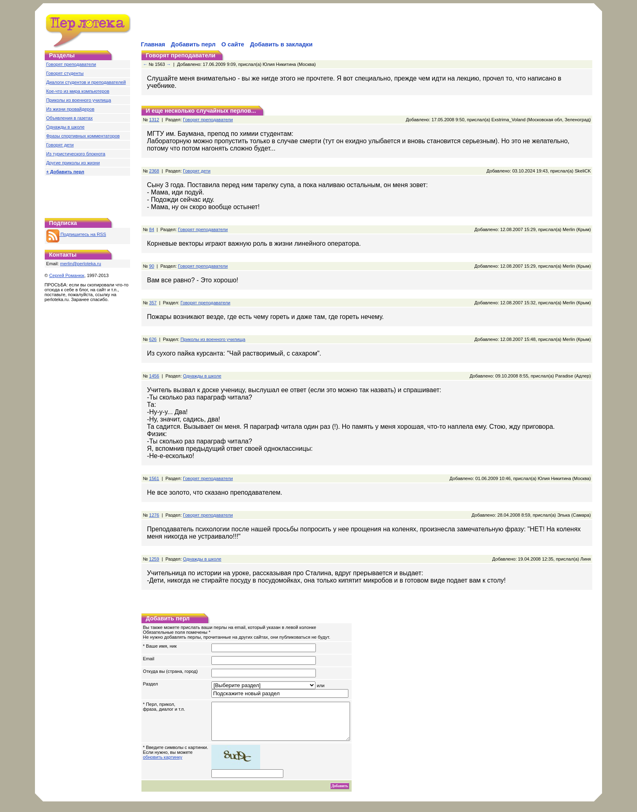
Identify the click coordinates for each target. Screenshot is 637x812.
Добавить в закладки (281, 44)
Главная (153, 44)
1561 (154, 478)
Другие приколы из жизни (73, 162)
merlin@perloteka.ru (80, 263)
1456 (154, 375)
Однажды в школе (65, 126)
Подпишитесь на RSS (76, 234)
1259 (154, 559)
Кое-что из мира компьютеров (77, 91)
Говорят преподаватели (71, 64)
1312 (154, 119)
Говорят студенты (65, 73)
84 (151, 229)
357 (153, 302)
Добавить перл (193, 44)
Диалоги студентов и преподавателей (86, 82)
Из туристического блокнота (76, 153)
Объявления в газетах (69, 118)
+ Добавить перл (65, 171)
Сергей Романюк (67, 275)
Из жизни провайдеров (70, 109)
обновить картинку (163, 764)
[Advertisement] (235, 27)
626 (153, 339)
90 (151, 266)
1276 (154, 515)
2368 (154, 170)
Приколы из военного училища (78, 100)
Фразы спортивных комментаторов (83, 135)
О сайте (232, 44)
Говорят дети (60, 144)
